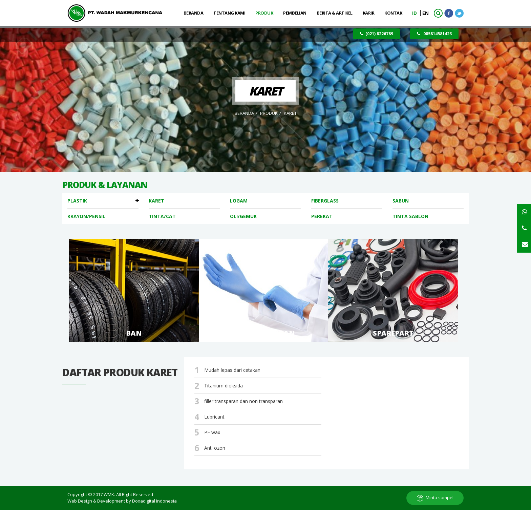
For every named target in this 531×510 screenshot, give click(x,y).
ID (415, 13)
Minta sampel (439, 497)
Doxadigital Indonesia (154, 501)
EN (425, 13)
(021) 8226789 (376, 34)
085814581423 (434, 34)
